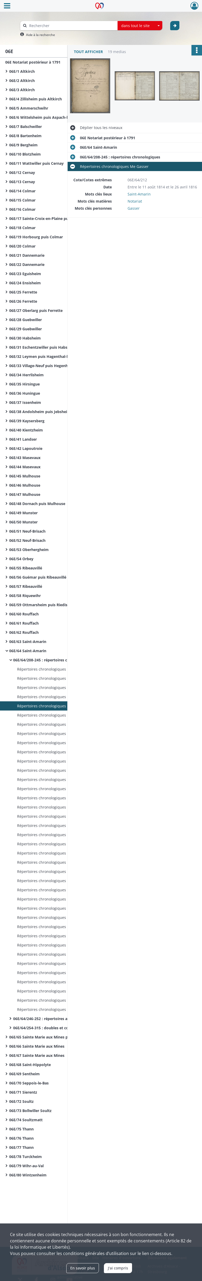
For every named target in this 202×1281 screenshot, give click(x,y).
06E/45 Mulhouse (24, 476)
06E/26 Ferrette (23, 301)
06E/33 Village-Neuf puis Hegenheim (42, 365)
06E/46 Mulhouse (24, 485)
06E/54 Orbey (21, 558)
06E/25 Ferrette (23, 292)
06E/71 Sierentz (23, 1092)
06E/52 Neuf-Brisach (27, 540)
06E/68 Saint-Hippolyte (30, 1064)
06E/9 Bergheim (23, 144)
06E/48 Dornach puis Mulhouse (37, 503)
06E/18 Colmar (22, 227)
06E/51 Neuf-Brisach (27, 531)
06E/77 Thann (21, 1147)
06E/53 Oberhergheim (29, 549)
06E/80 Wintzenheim (28, 1174)
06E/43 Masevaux (25, 457)
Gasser (134, 208)
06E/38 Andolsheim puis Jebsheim (40, 411)
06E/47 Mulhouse (24, 494)
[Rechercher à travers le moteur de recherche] (71, 25)
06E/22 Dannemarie (26, 264)
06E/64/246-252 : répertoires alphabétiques (52, 1018)
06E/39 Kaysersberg (26, 420)
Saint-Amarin (139, 194)
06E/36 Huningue (24, 393)
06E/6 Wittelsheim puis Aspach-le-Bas (43, 117)
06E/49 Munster (23, 512)
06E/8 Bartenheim (25, 135)
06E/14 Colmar (22, 190)
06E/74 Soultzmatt (26, 1119)
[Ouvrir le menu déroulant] (7, 6)
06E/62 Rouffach (24, 632)
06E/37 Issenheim (25, 402)
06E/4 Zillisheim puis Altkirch (35, 98)
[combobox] (140, 25)
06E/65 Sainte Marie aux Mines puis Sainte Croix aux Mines (61, 1037)
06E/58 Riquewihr (25, 595)
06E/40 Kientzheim (26, 430)
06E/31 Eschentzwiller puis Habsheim (43, 347)
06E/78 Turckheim (25, 1156)
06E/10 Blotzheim (25, 154)
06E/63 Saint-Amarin (27, 641)
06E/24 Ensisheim (25, 282)
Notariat (135, 201)
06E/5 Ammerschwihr (28, 108)
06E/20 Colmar (22, 246)
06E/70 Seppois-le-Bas (29, 1083)
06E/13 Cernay (22, 181)
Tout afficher (88, 52)
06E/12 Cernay (22, 172)
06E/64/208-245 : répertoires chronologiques (53, 659)
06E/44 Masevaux (25, 466)
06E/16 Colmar (22, 209)
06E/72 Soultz (21, 1101)
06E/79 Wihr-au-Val (26, 1165)
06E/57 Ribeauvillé (25, 586)
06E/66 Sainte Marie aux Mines (36, 1046)
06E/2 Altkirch (22, 80)
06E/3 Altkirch (22, 89)
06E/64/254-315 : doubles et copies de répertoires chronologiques (65, 1027)
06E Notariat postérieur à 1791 (32, 62)
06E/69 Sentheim (24, 1073)
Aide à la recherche (40, 35)
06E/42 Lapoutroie (25, 448)
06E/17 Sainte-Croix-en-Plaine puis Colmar (47, 218)
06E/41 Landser (23, 439)
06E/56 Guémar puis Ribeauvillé (37, 577)
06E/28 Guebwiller (25, 319)
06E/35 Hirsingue (24, 384)
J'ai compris (118, 1267)
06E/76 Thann (21, 1138)
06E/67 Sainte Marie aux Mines (36, 1055)
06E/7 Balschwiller (25, 126)
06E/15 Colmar (22, 200)
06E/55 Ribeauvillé (25, 567)
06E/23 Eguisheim (25, 273)
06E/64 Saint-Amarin (27, 650)
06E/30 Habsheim (25, 338)
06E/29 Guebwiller (25, 328)
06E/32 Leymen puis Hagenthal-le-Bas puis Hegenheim (58, 356)
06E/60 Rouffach (24, 613)
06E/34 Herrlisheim (26, 374)
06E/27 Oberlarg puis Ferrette (36, 310)
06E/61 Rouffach (24, 623)
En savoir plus (82, 1267)
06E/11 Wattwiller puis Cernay (36, 163)
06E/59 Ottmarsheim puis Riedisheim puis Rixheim (55, 604)
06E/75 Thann (21, 1128)
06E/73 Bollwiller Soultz (30, 1110)
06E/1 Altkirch (22, 71)
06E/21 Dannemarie (26, 255)
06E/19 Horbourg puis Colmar (36, 236)
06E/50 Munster (23, 521)
